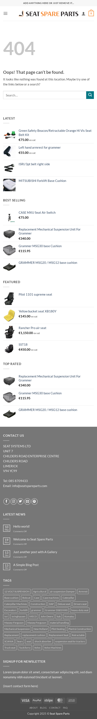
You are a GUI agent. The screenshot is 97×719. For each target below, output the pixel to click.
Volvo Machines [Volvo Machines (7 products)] (52, 647)
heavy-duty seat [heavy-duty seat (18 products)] (79, 610)
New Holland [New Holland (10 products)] (41, 628)
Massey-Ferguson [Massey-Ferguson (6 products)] (14, 622)
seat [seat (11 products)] (29, 641)
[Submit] (90, 95)
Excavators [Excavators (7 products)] (10, 610)
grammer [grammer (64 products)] (36, 610)
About (33, 707)
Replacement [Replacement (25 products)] (11, 635)
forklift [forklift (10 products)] (24, 610)
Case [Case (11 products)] (36, 597)
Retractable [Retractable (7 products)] (78, 635)
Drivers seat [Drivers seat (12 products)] (80, 604)
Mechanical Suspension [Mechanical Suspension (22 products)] (17, 628)
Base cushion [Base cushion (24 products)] (11, 597)
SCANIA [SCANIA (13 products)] (8, 641)
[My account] (83, 13)
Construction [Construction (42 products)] (38, 604)
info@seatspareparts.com (29, 486)
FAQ (65, 707)
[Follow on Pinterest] (34, 501)
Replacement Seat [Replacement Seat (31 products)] (58, 635)
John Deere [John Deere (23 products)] (47, 616)
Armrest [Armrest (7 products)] (83, 591)
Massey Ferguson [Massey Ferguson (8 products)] (36, 622)
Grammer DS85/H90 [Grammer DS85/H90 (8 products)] (56, 610)
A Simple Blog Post (26, 565)
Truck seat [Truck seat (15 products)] (9, 647)
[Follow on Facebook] (6, 501)
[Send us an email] (27, 501)
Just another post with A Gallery (35, 552)
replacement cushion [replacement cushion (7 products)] (33, 635)
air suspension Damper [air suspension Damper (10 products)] (62, 591)
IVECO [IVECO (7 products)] (33, 616)
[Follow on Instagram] (13, 501)
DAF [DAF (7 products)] (51, 604)
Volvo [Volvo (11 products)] (37, 647)
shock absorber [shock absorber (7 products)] (43, 641)
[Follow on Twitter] (20, 501)
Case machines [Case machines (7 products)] (51, 597)
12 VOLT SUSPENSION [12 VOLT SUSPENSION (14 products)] (16, 591)
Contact (55, 707)
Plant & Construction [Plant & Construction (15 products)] (79, 628)
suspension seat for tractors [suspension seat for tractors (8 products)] (70, 641)
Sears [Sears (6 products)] (20, 641)
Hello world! (21, 526)
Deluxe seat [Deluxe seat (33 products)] (64, 604)
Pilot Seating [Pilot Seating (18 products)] (58, 628)
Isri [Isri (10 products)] (6, 616)
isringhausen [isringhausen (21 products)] (18, 616)
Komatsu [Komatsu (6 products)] (69, 616)
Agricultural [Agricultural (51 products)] (39, 591)
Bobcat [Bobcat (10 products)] (26, 597)
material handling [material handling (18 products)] (59, 622)
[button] (5, 13)
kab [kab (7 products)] (59, 616)
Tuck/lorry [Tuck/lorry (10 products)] (24, 647)
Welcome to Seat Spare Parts (33, 539)
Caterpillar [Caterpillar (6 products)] (68, 597)
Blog (43, 707)
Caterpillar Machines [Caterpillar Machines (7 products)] (15, 604)
